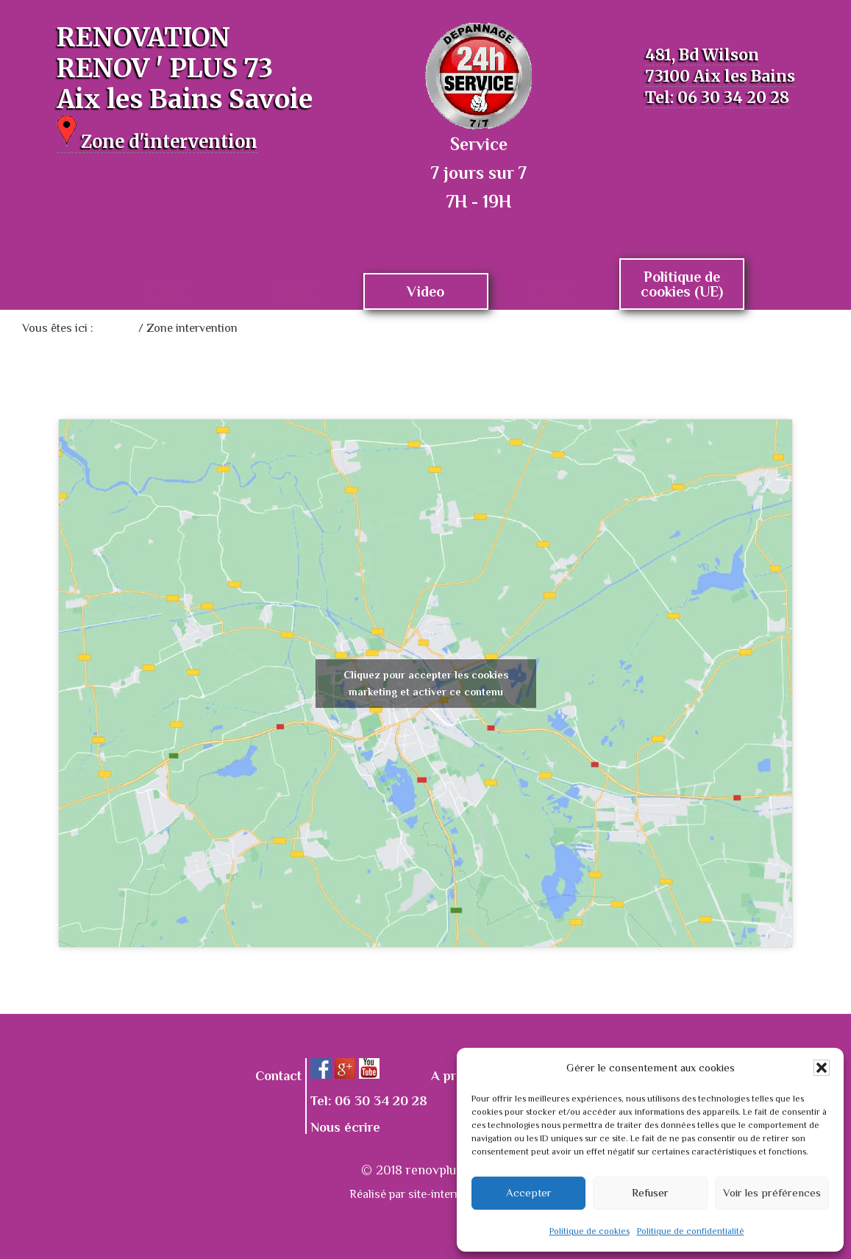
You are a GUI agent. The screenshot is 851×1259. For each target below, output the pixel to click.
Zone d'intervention (189, 139)
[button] (821, 1067)
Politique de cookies (589, 1231)
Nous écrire (345, 1127)
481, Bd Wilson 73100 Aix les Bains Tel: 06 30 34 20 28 (715, 75)
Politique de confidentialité (690, 1231)
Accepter (529, 1192)
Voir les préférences (772, 1192)
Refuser (650, 1192)
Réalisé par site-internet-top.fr (425, 1194)
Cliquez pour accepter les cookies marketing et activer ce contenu (425, 683)
